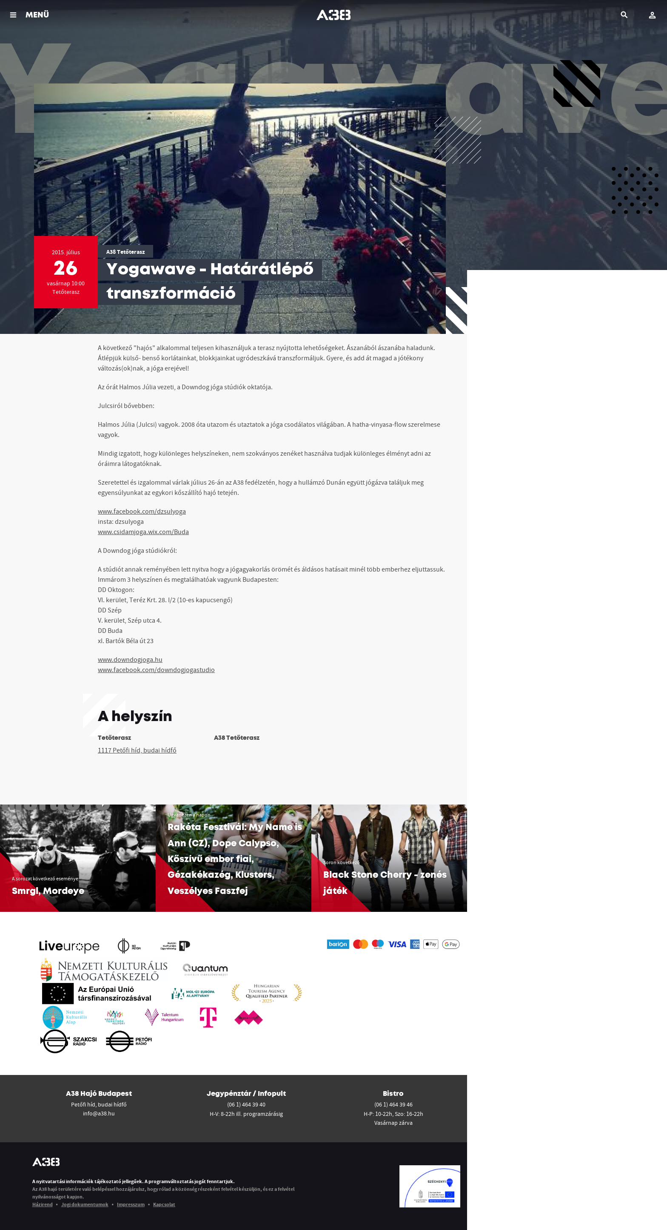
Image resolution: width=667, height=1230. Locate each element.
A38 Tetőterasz (125, 252)
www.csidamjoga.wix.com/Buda (143, 531)
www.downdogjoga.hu (130, 659)
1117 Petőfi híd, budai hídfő (137, 750)
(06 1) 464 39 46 (393, 1104)
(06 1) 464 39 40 (246, 1104)
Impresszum (131, 1204)
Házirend (42, 1204)
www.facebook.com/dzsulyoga (142, 511)
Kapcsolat (164, 1204)
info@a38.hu (99, 1113)
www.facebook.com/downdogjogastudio (156, 669)
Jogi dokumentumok (84, 1204)
